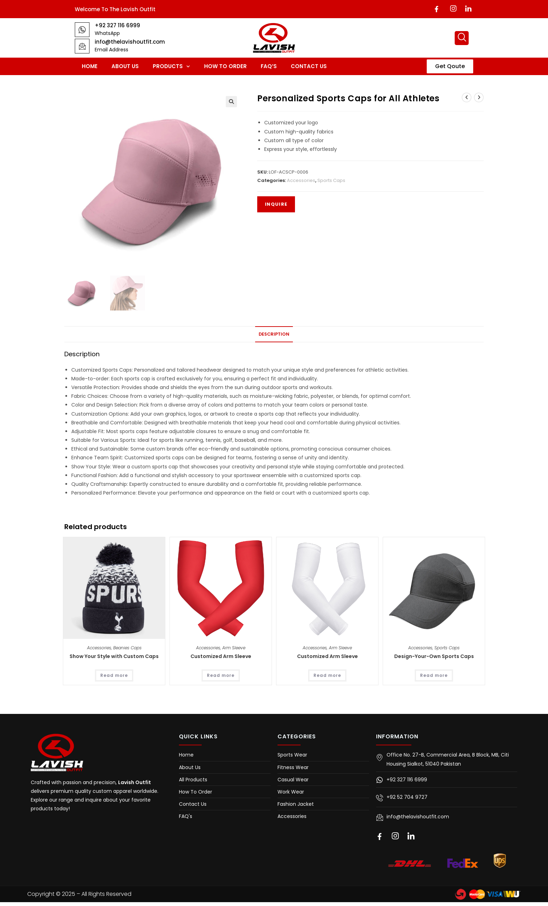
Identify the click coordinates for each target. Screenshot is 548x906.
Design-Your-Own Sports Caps (434, 656)
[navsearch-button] (462, 38)
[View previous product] (466, 97)
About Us (125, 66)
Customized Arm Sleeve (220, 656)
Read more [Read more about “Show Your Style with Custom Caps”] (114, 675)
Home (90, 66)
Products (171, 66)
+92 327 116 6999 (117, 25)
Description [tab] (274, 334)
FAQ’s (269, 66)
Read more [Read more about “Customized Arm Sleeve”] (221, 675)
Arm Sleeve (233, 648)
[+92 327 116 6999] (82, 29)
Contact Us (309, 66)
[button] (231, 101)
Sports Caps (331, 180)
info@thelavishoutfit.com (130, 41)
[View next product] (479, 97)
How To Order (225, 66)
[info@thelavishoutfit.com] (82, 46)
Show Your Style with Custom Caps (114, 656)
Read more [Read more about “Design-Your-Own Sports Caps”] (434, 675)
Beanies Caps (127, 648)
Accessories (301, 180)
